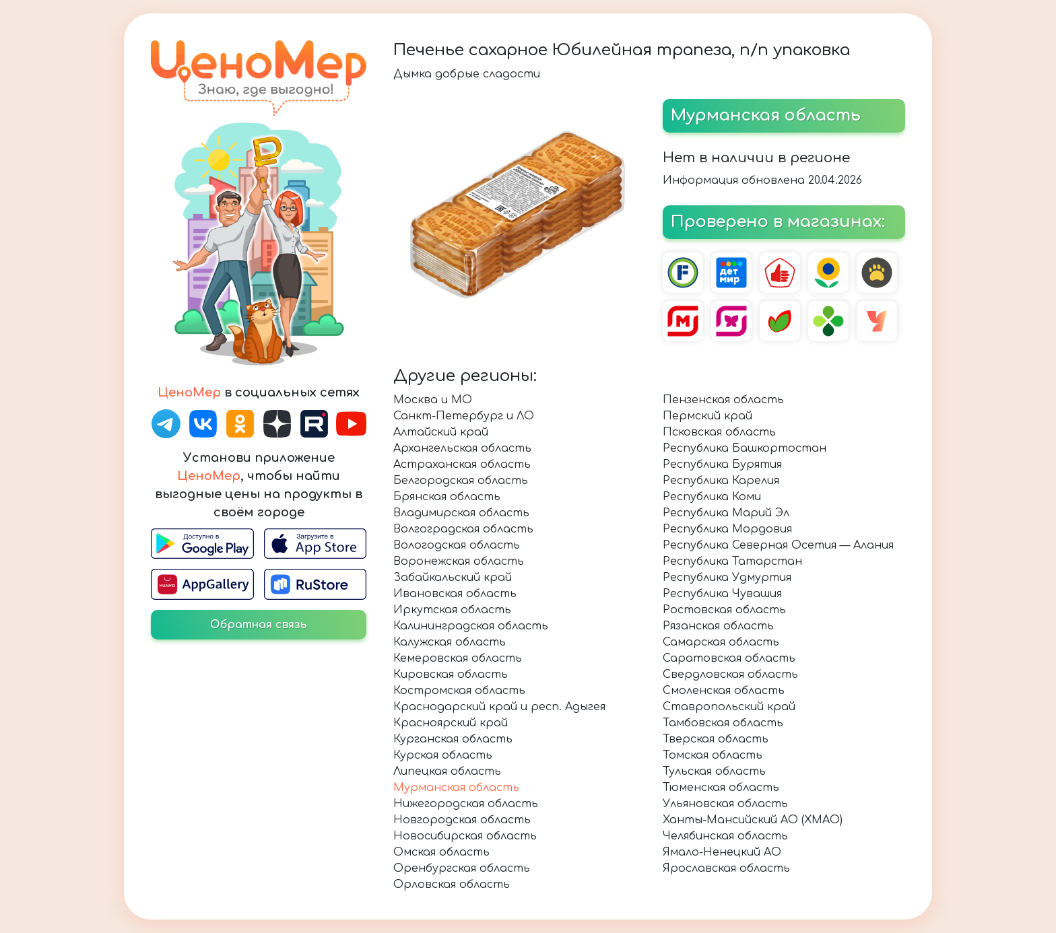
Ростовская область (724, 610)
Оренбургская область (461, 868)
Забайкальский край (452, 578)
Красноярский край (450, 723)
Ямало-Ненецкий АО (722, 852)
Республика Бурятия (722, 464)
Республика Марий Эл (726, 513)
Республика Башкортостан (744, 448)
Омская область (441, 852)
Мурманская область (456, 788)
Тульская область (714, 771)
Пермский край (707, 416)
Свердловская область (730, 674)
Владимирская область (461, 513)
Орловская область (451, 884)
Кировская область (450, 674)
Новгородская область (462, 820)
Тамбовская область (723, 723)
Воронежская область (458, 561)
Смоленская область (724, 691)
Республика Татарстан (732, 561)
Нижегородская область (465, 804)
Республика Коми (712, 497)
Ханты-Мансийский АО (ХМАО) (753, 820)
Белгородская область (460, 481)
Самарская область (721, 642)
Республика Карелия (721, 481)
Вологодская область (456, 545)
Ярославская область (726, 868)
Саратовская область (729, 658)
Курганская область (453, 739)
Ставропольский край (729, 707)
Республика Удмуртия (727, 578)
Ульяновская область (725, 804)
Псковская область (719, 432)
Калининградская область (470, 626)
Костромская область (459, 691)
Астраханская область (462, 464)
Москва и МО (432, 400)
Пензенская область (723, 400)
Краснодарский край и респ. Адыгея (499, 707)
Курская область (442, 755)
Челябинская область (725, 836)
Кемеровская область (457, 658)
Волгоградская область (463, 529)
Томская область (712, 755)
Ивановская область (455, 594)
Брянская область (446, 497)
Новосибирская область (465, 836)
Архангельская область (462, 448)
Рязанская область (718, 626)
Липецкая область (447, 771)
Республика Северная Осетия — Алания (778, 545)
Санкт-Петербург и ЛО (463, 416)
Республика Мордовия (727, 529)
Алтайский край (440, 432)
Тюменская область (721, 788)
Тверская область (715, 739)
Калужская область (449, 642)
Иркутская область (452, 610)
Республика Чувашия (722, 594)
